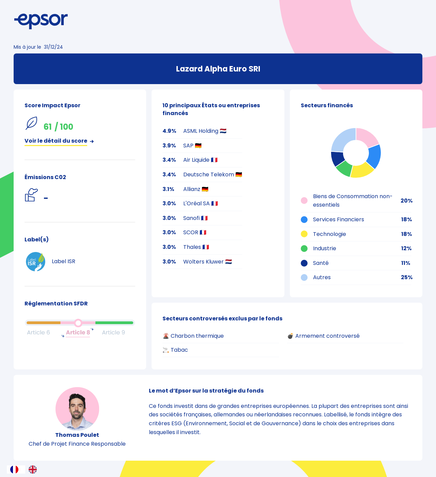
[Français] (16, 469)
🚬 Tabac (175, 350)
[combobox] (16, 469)
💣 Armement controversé (323, 336)
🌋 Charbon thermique (193, 336)
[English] (34, 469)
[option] (34, 469)
